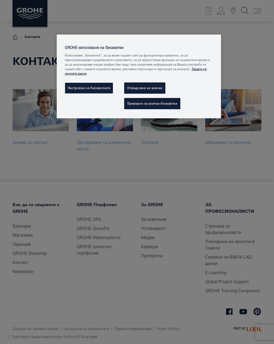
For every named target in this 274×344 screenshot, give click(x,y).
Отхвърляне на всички (144, 88)
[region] (139, 77)
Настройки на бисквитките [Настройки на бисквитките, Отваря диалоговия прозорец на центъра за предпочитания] (89, 88)
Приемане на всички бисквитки (152, 103)
